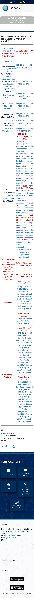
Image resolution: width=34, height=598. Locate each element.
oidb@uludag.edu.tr (9, 538)
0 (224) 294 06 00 (9, 536)
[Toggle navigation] (28, 8)
